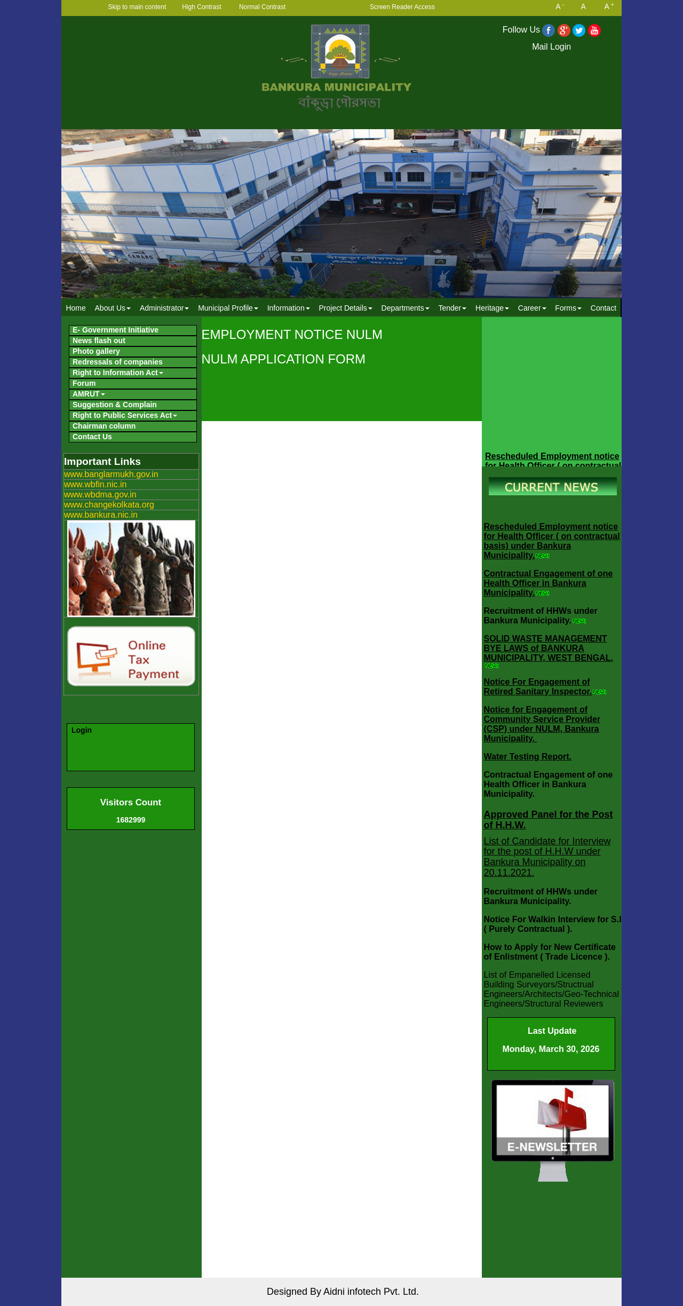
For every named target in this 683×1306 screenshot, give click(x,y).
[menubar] (341, 307)
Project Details (345, 308)
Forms (568, 308)
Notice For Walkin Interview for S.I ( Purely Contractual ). (553, 924)
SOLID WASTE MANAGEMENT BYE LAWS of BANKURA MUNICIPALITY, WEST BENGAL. (548, 648)
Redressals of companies (118, 362)
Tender (452, 308)
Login (82, 730)
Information (288, 308)
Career (532, 308)
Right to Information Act (118, 372)
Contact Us (92, 436)
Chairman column (104, 426)
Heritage (492, 308)
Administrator (164, 308)
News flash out (99, 340)
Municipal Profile (228, 308)
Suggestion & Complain (115, 404)
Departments (406, 308)
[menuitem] (75, 307)
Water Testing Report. (527, 756)
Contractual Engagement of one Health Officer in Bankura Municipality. (548, 583)
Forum (84, 383)
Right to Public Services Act (125, 415)
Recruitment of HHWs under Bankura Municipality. (541, 615)
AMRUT (89, 394)
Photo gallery (96, 351)
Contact (603, 308)
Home (75, 308)
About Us (113, 308)
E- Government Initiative (115, 330)
